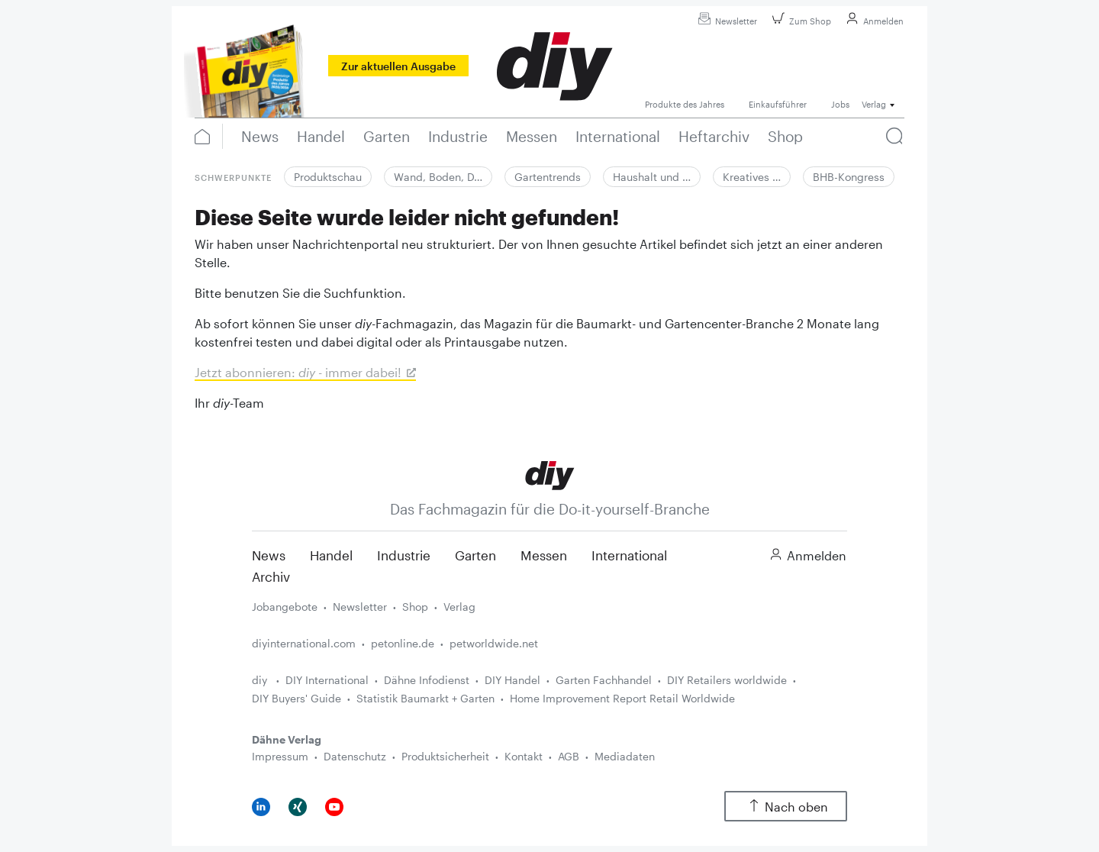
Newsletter (725, 21)
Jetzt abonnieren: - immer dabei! (298, 372)
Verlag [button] (874, 104)
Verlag (459, 606)
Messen (543, 555)
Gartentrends (547, 176)
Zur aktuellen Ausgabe (398, 66)
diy (261, 679)
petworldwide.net (494, 643)
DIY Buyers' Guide (296, 698)
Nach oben (785, 806)
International (629, 555)
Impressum (280, 756)
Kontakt (523, 756)
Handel (331, 555)
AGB (568, 756)
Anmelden (873, 21)
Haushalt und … (652, 176)
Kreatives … (752, 176)
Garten (475, 555)
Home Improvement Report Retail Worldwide (622, 698)
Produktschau (328, 176)
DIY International (327, 679)
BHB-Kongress (849, 176)
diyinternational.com (304, 643)
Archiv (271, 576)
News (268, 555)
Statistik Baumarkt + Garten (425, 698)
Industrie (403, 555)
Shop (415, 606)
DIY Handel (512, 679)
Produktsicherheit (445, 756)
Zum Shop (799, 21)
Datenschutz (355, 756)
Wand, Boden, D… (438, 176)
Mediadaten (625, 756)
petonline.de (402, 643)
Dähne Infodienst (426, 679)
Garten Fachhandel (604, 679)
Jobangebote (284, 606)
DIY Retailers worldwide (727, 679)
